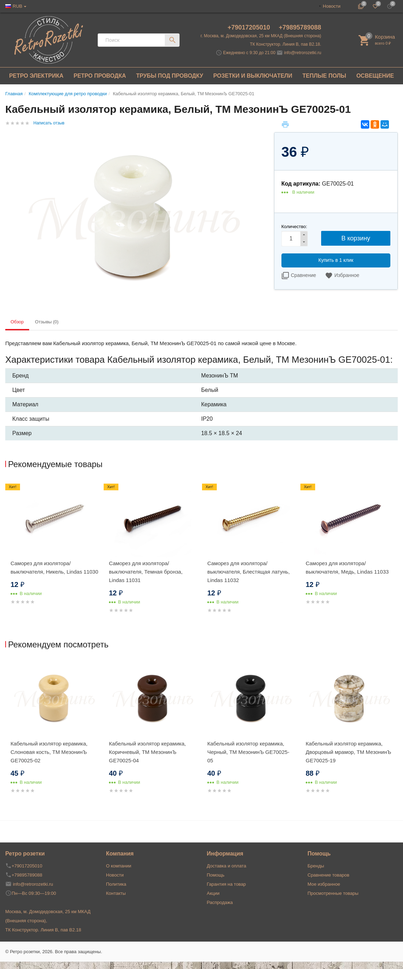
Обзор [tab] (17, 321)
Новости (331, 6)
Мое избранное (323, 884)
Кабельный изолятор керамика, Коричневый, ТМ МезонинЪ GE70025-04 (147, 752)
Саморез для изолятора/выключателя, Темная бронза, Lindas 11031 (146, 571)
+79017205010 (250, 27)
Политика (116, 884)
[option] (54, 551)
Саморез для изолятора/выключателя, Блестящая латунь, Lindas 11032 (248, 571)
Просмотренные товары (332, 893)
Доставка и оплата (226, 865)
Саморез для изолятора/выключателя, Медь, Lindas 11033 (347, 567)
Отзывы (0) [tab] (47, 321)
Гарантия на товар (226, 884)
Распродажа (220, 902)
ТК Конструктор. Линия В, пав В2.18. (285, 44)
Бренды (315, 865)
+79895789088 (300, 27)
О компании (118, 865)
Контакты (116, 893)
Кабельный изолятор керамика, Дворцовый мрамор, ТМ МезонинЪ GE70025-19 (348, 752)
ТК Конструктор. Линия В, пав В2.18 (43, 929)
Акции (213, 893)
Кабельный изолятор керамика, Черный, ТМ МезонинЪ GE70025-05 (248, 752)
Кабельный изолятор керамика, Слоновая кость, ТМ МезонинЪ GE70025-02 (49, 752)
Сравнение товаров (328, 875)
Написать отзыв (48, 123)
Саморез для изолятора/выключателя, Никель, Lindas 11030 (54, 567)
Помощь (216, 875)
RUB (17, 6)
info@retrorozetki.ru (302, 52)
